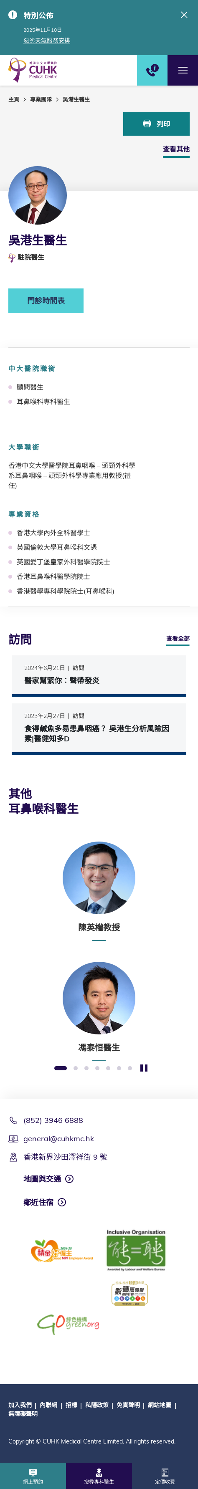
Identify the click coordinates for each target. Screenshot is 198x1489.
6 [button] (119, 1068)
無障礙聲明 (23, 1414)
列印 (156, 123)
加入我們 (20, 1405)
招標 (71, 1405)
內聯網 (48, 1405)
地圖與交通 (42, 1179)
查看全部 (178, 638)
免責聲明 (128, 1405)
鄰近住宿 (38, 1202)
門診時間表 (46, 301)
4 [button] (97, 1068)
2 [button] (76, 1068)
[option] (99, 891)
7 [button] (130, 1068)
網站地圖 (159, 1405)
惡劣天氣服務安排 (46, 40)
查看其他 (176, 149)
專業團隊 (41, 99)
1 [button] (60, 1068)
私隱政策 (97, 1405)
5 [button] (108, 1068)
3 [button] (86, 1068)
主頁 (13, 99)
